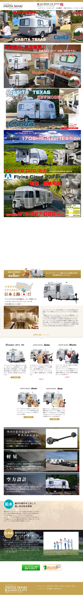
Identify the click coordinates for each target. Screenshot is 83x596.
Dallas (56, 586)
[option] (41, 26)
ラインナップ (41, 586)
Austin (68, 586)
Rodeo (73, 586)
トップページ (41, 588)
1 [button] (40, 41)
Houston (62, 586)
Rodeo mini (50, 586)
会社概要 (49, 588)
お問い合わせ (58, 588)
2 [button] (43, 41)
